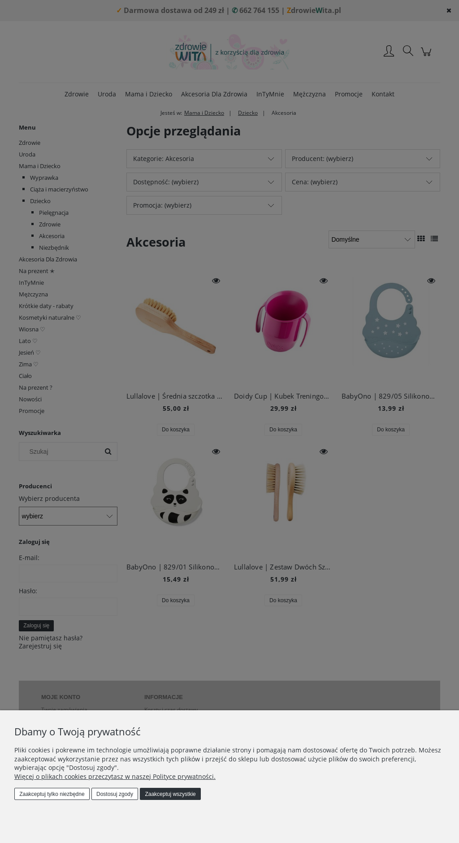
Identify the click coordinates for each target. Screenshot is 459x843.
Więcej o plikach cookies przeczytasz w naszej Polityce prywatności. (115, 776)
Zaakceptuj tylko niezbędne (51, 794)
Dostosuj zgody (114, 794)
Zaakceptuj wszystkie (170, 794)
